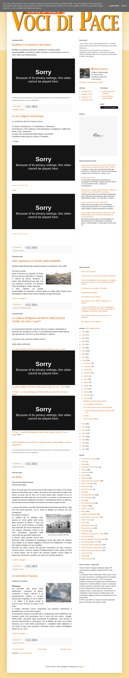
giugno (86, 382)
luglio (86, 379)
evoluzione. (85, 486)
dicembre (87, 363)
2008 (84, 446)
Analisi (83, 464)
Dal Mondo (85, 472)
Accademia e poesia (88, 459)
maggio (87, 386)
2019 (84, 351)
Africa (83, 461)
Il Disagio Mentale (25, 308)
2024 (84, 335)
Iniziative (84, 506)
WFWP (84, 556)
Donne (83, 475)
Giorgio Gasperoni (101, 69)
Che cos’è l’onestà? (88, 272)
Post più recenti (18, 649)
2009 (84, 443)
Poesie (83, 523)
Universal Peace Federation (91, 545)
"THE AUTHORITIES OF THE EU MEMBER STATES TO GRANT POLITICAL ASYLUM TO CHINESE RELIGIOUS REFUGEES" (98, 309)
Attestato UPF (86, 91)
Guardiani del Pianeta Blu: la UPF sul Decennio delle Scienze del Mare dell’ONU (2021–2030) (98, 166)
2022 (84, 341)
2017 (84, 357)
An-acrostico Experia (25, 575)
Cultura (21, 109)
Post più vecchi (65, 649)
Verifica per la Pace (88, 177)
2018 (84, 354)
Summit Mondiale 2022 (89, 542)
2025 (84, 332)
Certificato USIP (87, 100)
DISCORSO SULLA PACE (90, 297)
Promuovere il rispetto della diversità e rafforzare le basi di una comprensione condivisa (99, 191)
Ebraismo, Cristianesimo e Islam (20, 185)
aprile (86, 389)
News (83, 511)
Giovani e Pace (86, 489)
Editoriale (84, 478)
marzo (86, 392)
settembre (87, 373)
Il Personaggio (86, 498)
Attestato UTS (86, 97)
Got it (124, 6)
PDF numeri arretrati (92, 328)
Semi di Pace (86, 536)
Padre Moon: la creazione (90, 517)
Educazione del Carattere (90, 481)
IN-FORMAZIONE (87, 503)
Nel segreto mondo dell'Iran (91, 322)
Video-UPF (85, 553)
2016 (84, 360)
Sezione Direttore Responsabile (92, 539)
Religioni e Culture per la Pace (92, 534)
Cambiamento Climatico (90, 467)
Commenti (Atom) (25, 653)
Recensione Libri (87, 528)
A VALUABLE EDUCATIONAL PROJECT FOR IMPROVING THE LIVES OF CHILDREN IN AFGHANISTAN (98, 215)
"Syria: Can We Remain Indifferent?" (94, 202)
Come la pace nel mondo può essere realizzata (98, 276)
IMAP (83, 500)
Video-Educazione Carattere (108, 92)
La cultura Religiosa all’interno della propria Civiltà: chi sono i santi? (38, 320)
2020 (84, 348)
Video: (14, 442)
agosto (86, 376)
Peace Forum (86, 520)
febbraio (87, 395)
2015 (84, 424)
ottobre (86, 370)
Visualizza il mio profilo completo (91, 82)
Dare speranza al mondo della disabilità (36, 260)
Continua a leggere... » (20, 298)
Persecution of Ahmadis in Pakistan (94, 288)
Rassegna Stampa (88, 525)
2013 (84, 430)
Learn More (114, 6)
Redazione (85, 531)
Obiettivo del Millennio (89, 514)
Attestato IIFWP (87, 94)
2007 (84, 449)
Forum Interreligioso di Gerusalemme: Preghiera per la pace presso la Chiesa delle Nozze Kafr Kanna (98, 282)
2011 (84, 436)
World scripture (86, 559)
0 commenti (17, 106)
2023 (84, 338)
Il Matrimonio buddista (89, 292)
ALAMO (17, 477)
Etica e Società (86, 484)
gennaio (87, 398)
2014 (84, 427)
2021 (84, 344)
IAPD (83, 492)
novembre (87, 366)
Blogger (80, 667)
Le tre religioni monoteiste (28, 116)
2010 (84, 440)
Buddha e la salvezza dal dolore (31, 44)
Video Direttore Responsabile (107, 97)
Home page (42, 649)
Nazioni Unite (86, 509)
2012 (84, 433)
